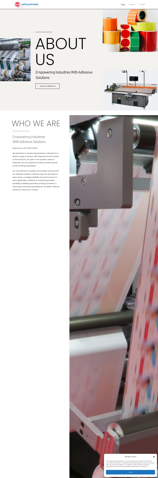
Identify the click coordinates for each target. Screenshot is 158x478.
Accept (130, 472)
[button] (154, 457)
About (123, 4)
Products (132, 4)
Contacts (142, 4)
